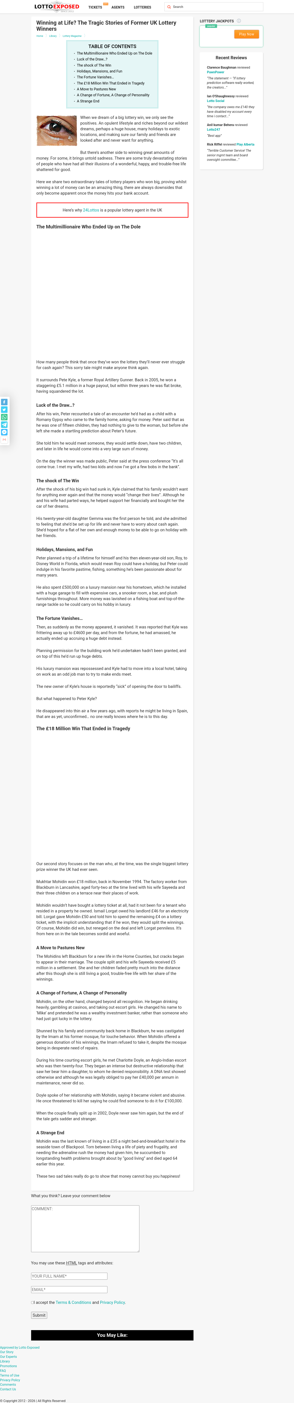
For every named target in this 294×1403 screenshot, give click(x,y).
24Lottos (91, 210)
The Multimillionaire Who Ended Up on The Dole (114, 53)
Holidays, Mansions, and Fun (99, 71)
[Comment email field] (69, 1289)
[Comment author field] (69, 1275)
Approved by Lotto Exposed (19, 1347)
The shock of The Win (94, 65)
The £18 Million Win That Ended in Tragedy (110, 83)
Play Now (246, 34)
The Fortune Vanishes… (95, 77)
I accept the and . (80, 1302)
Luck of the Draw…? (92, 59)
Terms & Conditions (73, 1302)
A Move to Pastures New (96, 89)
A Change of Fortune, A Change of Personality (113, 95)
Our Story (6, 1352)
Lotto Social (215, 101)
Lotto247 (213, 130)
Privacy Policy (112, 1302)
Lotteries (142, 7)
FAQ (3, 1370)
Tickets (95, 7)
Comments (8, 1384)
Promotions (8, 1366)
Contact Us (8, 1389)
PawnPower (215, 72)
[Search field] (209, 7)
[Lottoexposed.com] (57, 6)
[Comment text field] (85, 1228)
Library (5, 1361)
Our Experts (8, 1356)
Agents (118, 7)
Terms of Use (9, 1375)
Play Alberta (245, 144)
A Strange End (88, 101)
